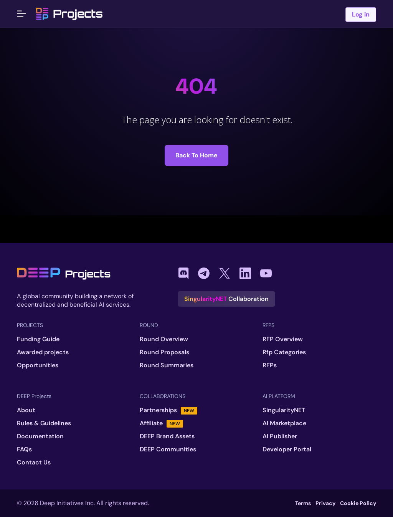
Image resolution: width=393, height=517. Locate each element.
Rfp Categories (284, 352)
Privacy (325, 503)
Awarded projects (43, 352)
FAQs (24, 449)
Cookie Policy (358, 503)
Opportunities (37, 365)
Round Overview (164, 339)
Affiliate (161, 423)
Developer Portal (287, 449)
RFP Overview (283, 339)
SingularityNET (284, 410)
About (26, 410)
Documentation (40, 436)
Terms (303, 503)
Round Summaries (166, 365)
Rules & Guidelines (44, 423)
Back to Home (196, 155)
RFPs (270, 365)
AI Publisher (280, 436)
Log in (361, 14)
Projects (69, 14)
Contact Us (34, 462)
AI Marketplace (284, 423)
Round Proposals (164, 352)
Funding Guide (38, 339)
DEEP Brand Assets (167, 436)
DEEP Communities (168, 449)
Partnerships (168, 410)
